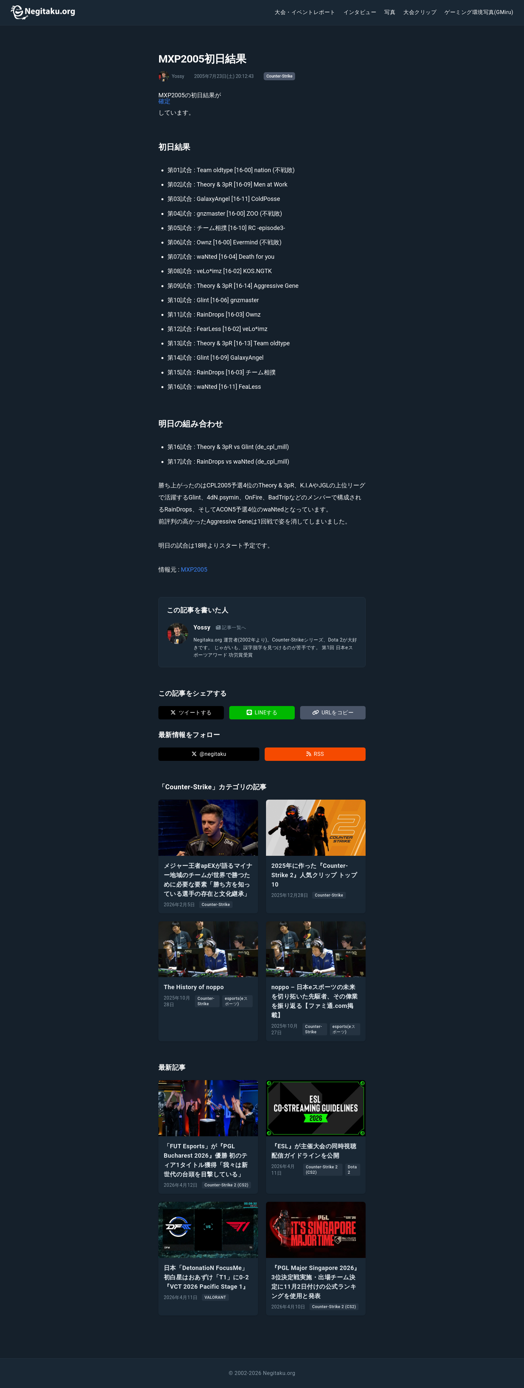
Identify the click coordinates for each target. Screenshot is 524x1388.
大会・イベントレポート (305, 12)
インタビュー (360, 12)
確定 (164, 101)
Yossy (202, 627)
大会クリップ (419, 12)
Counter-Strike (279, 76)
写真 (389, 12)
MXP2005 (194, 569)
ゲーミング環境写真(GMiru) (478, 12)
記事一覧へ (231, 627)
